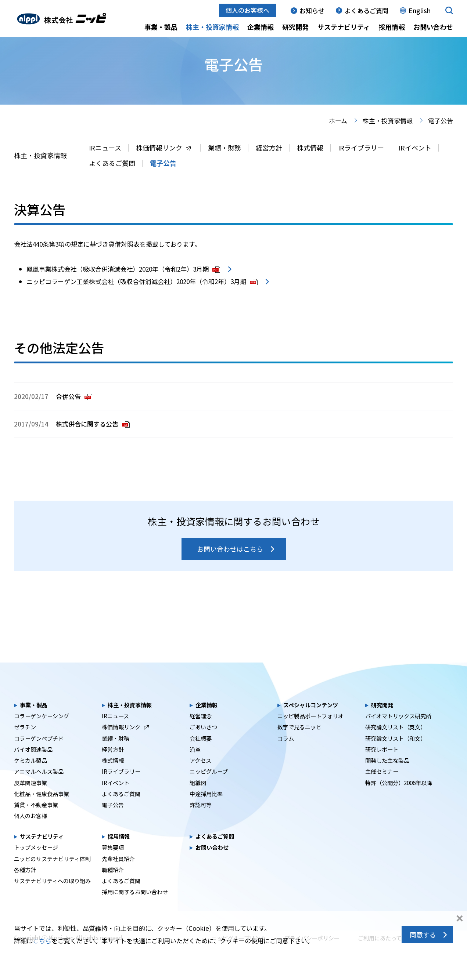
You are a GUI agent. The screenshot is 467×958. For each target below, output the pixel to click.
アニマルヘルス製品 (39, 784)
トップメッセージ (36, 860)
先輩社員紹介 (118, 871)
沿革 (195, 762)
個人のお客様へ (247, 10)
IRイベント (415, 160)
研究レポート (381, 762)
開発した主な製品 (387, 773)
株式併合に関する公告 (93, 436)
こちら (42, 940)
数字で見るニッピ (299, 740)
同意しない (459, 919)
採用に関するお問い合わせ (135, 904)
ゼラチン (25, 740)
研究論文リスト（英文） (395, 740)
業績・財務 (224, 160)
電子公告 (163, 176)
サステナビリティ (343, 27)
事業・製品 (160, 27)
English (420, 10)
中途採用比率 (206, 806)
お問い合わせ (433, 27)
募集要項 (113, 860)
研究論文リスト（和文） (395, 751)
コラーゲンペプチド (39, 751)
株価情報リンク (163, 160)
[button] (449, 10)
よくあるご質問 (366, 10)
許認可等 (201, 817)
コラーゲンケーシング (41, 729)
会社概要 (201, 751)
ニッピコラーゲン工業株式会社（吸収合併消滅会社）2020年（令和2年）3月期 (142, 294)
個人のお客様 (30, 828)
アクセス (200, 773)
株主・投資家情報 (212, 27)
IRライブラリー (361, 160)
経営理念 (201, 729)
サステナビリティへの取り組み (52, 893)
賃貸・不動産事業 (36, 817)
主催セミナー (381, 784)
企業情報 (260, 27)
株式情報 (310, 160)
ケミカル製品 (30, 773)
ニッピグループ (209, 784)
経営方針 (269, 160)
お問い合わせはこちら (230, 561)
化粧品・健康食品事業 (41, 806)
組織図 (198, 795)
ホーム (338, 133)
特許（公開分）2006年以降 (398, 795)
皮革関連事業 (30, 795)
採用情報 (391, 27)
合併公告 (74, 409)
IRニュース (105, 160)
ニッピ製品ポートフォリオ (310, 729)
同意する (423, 934)
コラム (285, 751)
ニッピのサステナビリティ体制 (52, 871)
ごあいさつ (203, 740)
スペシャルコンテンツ (310, 718)
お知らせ (311, 10)
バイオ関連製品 (33, 762)
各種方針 (25, 882)
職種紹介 (113, 882)
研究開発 (295, 27)
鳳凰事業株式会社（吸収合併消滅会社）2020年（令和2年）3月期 (123, 281)
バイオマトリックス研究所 (398, 729)
